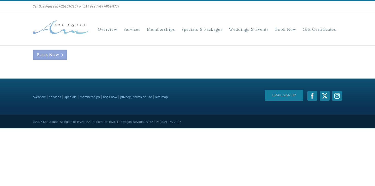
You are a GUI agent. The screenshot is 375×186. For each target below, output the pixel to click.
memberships (90, 97)
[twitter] (325, 96)
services (55, 97)
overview (39, 97)
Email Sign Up (284, 95)
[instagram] (337, 96)
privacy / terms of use (136, 97)
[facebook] (312, 96)
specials (70, 97)
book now (110, 97)
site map (161, 97)
